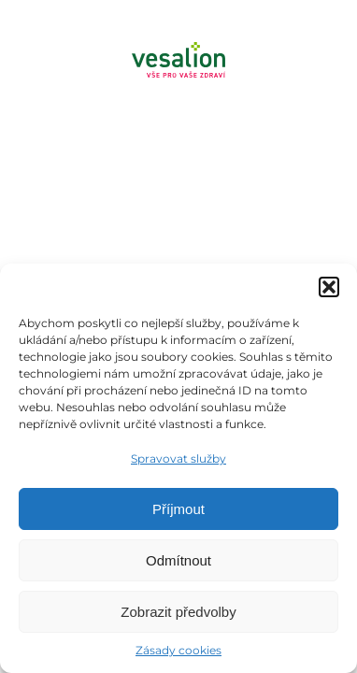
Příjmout (178, 509)
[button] (329, 287)
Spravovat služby (178, 458)
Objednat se (198, 110)
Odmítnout (178, 560)
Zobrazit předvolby (178, 612)
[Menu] (178, 168)
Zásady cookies (178, 650)
